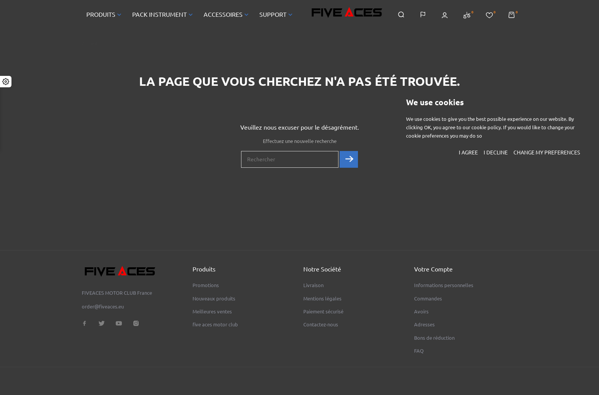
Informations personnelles (443, 285)
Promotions (206, 285)
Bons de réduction (434, 337)
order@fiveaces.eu (103, 306)
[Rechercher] (289, 159)
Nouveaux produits (214, 298)
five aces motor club (215, 324)
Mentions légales (322, 298)
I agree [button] (468, 152)
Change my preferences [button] (546, 152)
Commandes (428, 298)
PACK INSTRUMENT (163, 14)
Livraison (313, 285)
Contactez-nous (320, 324)
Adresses (424, 324)
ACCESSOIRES (227, 14)
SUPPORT (276, 14)
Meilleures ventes (212, 311)
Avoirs (421, 311)
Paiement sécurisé (323, 311)
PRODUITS (104, 14)
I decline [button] (496, 152)
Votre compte (433, 269)
